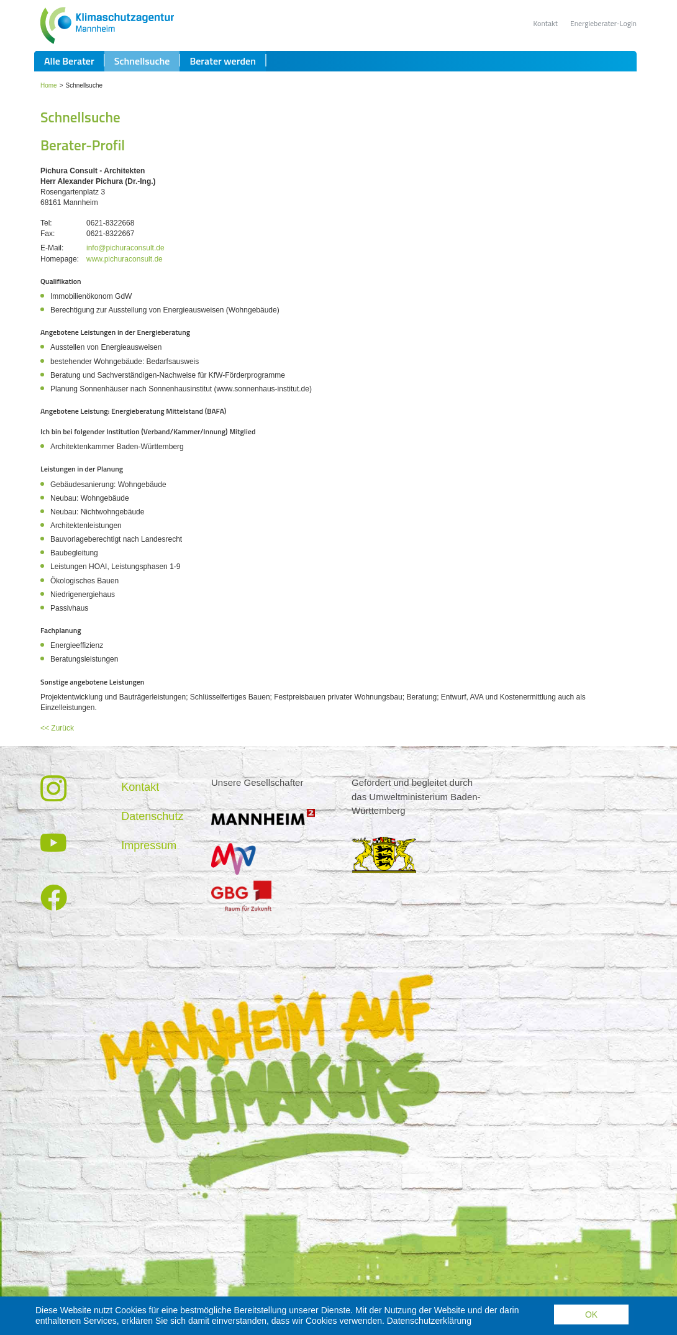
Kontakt (545, 23)
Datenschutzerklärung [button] (429, 1321)
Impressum (148, 875)
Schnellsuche (142, 90)
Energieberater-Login (603, 23)
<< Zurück (57, 758)
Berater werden (222, 90)
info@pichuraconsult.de (125, 277)
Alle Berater (69, 90)
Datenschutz (152, 846)
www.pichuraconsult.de (124, 289)
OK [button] (591, 1314)
